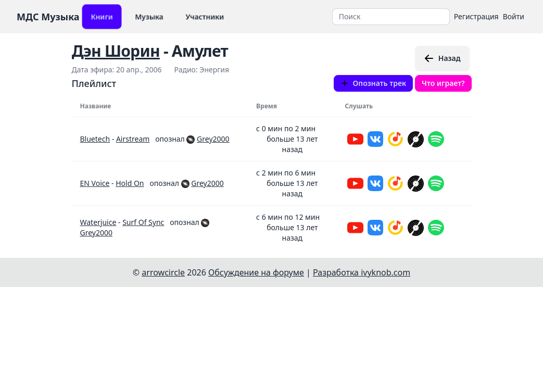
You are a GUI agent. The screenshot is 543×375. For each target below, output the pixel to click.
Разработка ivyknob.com (361, 272)
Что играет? (443, 83)
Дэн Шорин (116, 50)
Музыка (149, 16)
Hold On (130, 183)
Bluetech (95, 139)
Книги (102, 16)
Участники (204, 16)
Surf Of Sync (143, 222)
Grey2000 (213, 139)
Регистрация (476, 16)
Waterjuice (98, 222)
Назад (442, 58)
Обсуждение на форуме (256, 272)
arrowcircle (163, 272)
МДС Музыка (48, 16)
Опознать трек (373, 83)
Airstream (132, 139)
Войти (513, 16)
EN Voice (95, 183)
